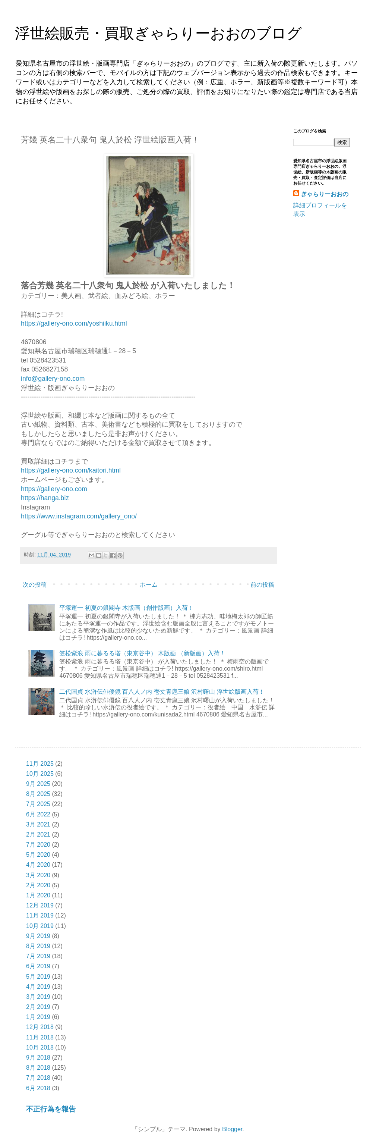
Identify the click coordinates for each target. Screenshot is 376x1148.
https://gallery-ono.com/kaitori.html (71, 470)
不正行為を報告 (51, 1109)
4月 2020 (38, 865)
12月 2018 (40, 1027)
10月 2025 (40, 774)
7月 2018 (38, 1078)
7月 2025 (38, 804)
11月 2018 (40, 1037)
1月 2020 (38, 895)
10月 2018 (40, 1047)
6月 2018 (38, 1088)
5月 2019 (38, 976)
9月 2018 (38, 1057)
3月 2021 (38, 824)
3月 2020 (38, 875)
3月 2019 (38, 997)
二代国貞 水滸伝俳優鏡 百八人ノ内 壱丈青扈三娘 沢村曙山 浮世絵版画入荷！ (161, 692)
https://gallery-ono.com (54, 489)
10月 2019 (40, 926)
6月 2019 (38, 966)
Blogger (232, 1129)
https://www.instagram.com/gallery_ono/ (79, 516)
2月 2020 (38, 885)
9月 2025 (38, 784)
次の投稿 (35, 584)
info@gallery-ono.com (53, 378)
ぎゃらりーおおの (324, 194)
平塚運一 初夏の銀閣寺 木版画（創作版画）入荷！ (126, 608)
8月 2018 (38, 1067)
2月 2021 (38, 834)
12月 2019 (40, 905)
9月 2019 (38, 936)
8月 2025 (38, 794)
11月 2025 (40, 763)
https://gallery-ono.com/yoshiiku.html (74, 323)
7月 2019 (38, 956)
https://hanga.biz (45, 498)
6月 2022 (38, 814)
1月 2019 (38, 1017)
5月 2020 (38, 854)
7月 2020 (38, 844)
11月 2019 (40, 915)
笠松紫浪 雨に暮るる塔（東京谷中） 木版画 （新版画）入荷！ (142, 653)
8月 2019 (38, 946)
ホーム (149, 584)
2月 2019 (38, 1007)
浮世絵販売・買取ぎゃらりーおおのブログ (158, 33)
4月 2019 (38, 987)
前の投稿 (262, 584)
